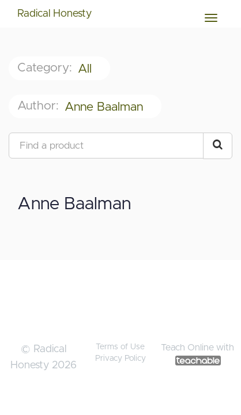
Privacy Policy (120, 358)
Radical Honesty (54, 14)
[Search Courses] (217, 146)
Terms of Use (120, 347)
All (86, 69)
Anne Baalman (105, 107)
